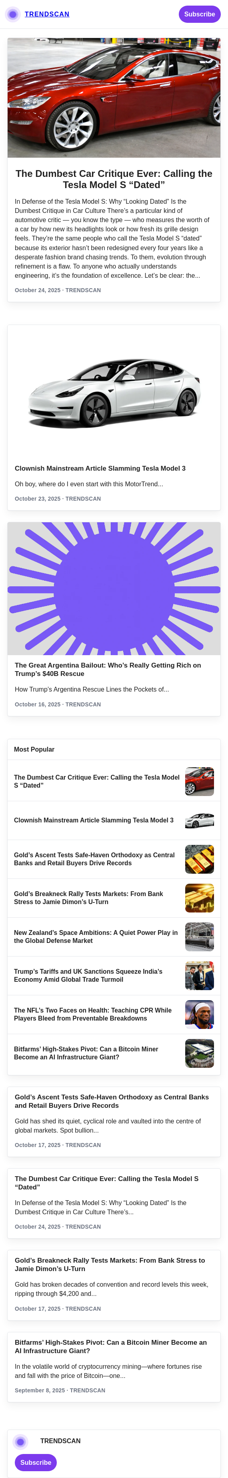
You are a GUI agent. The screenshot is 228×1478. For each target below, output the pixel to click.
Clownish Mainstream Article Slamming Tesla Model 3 (100, 468)
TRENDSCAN (47, 14)
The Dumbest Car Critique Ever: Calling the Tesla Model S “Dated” (114, 179)
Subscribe (199, 14)
